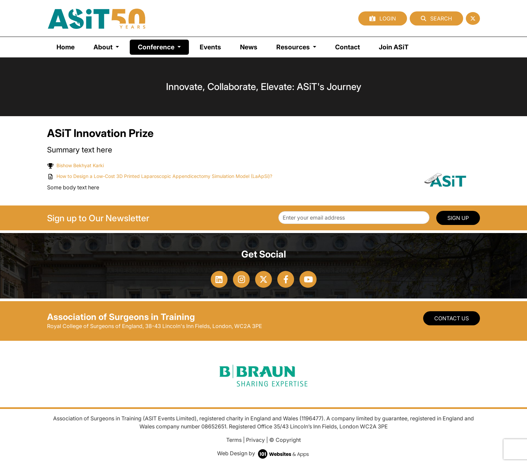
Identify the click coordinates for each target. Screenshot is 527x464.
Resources (293, 47)
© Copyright (285, 439)
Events (210, 47)
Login (382, 18)
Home (65, 47)
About (103, 47)
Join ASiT (394, 47)
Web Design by (263, 453)
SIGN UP (458, 218)
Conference (163, 46)
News (248, 47)
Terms (234, 439)
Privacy (255, 439)
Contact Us (451, 318)
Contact (347, 47)
